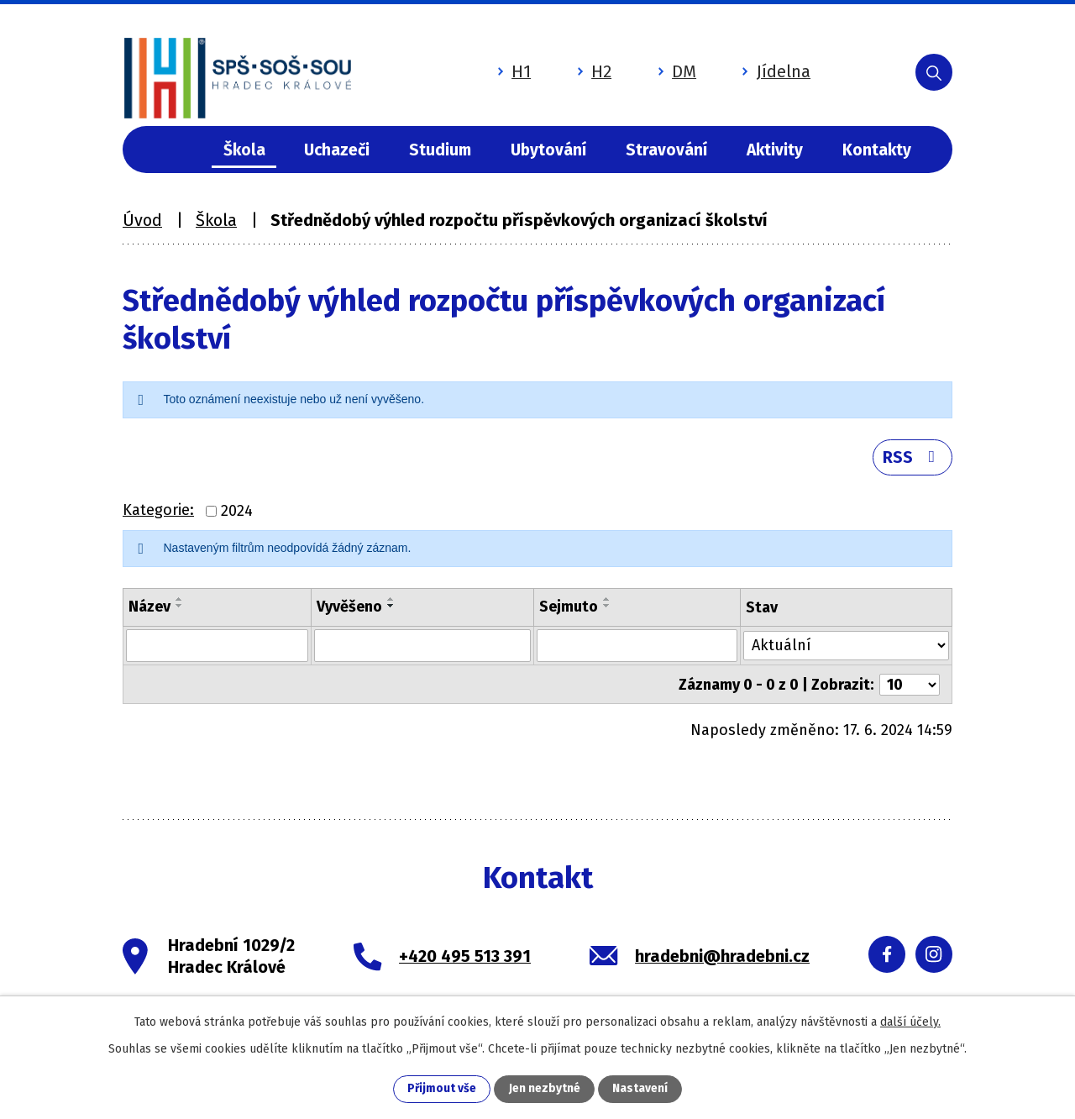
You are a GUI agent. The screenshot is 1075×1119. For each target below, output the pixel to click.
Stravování (666, 150)
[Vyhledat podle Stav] (846, 646)
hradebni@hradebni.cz (722, 957)
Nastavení (640, 1089)
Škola (244, 150)
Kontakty (876, 150)
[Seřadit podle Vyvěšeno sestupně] (391, 608)
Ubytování (548, 150)
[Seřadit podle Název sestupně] (179, 608)
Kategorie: (158, 512)
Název (149, 609)
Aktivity (775, 150)
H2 (585, 70)
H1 (505, 70)
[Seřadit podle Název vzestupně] (179, 601)
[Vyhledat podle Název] (217, 648)
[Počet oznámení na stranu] (909, 685)
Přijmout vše (442, 1089)
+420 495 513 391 (465, 957)
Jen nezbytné (544, 1089)
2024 (237, 513)
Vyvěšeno (349, 609)
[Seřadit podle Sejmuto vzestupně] (607, 601)
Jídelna (767, 70)
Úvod (174, 150)
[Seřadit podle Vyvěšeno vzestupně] (391, 601)
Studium (440, 150)
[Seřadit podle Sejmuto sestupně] (607, 608)
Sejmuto (568, 609)
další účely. (910, 1021)
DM (668, 70)
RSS (911, 459)
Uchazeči (337, 150)
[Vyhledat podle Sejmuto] (637, 648)
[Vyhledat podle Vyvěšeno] (422, 648)
